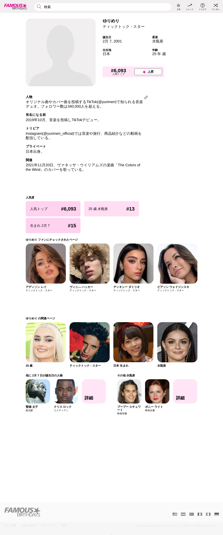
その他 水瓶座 (126, 375)
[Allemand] (216, 514)
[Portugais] (191, 514)
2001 (118, 41)
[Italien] (208, 514)
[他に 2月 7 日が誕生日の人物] (94, 391)
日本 (106, 54)
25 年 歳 (159, 54)
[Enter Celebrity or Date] (102, 7)
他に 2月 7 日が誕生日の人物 (44, 375)
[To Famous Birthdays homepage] (16, 6)
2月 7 (107, 41)
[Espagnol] (183, 514)
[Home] (57, 512)
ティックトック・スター (124, 26)
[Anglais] (175, 514)
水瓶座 (157, 41)
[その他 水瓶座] (185, 391)
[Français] (200, 514)
